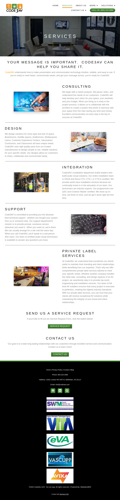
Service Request (60, 326)
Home (56, 5)
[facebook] (53, 390)
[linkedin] (60, 390)
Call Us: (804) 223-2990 (102, 10)
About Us (81, 5)
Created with (60, 494)
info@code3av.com (62, 385)
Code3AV (9, 72)
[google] (67, 390)
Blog (72, 370)
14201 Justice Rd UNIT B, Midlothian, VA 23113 (63, 380)
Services (67, 5)
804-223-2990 (63, 375)
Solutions (108, 5)
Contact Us (60, 354)
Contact (66, 370)
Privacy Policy (57, 370)
